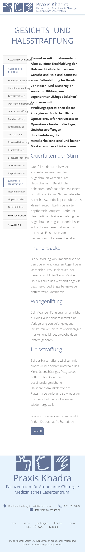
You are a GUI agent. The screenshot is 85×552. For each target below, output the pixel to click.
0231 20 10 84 (72, 506)
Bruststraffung (16, 149)
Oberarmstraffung (17, 111)
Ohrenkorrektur (16, 165)
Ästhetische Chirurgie (15, 70)
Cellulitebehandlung (17, 88)
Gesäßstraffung (16, 95)
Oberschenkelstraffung (17, 103)
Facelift (37, 431)
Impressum (69, 541)
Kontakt (53, 526)
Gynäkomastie (15, 134)
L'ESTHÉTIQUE (34, 526)
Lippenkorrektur (16, 199)
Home (13, 523)
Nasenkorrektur (16, 191)
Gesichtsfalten (16, 207)
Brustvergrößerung (17, 157)
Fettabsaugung (16, 126)
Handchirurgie (17, 215)
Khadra (58, 523)
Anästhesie (14, 224)
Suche (59, 544)
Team (71, 523)
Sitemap (50, 544)
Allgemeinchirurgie (17, 59)
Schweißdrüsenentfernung (17, 80)
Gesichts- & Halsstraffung (15, 182)
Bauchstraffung (16, 119)
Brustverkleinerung (17, 142)
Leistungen (42, 523)
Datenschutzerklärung (33, 544)
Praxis (26, 523)
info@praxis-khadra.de (48, 509)
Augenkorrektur (16, 173)
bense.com (56, 541)
